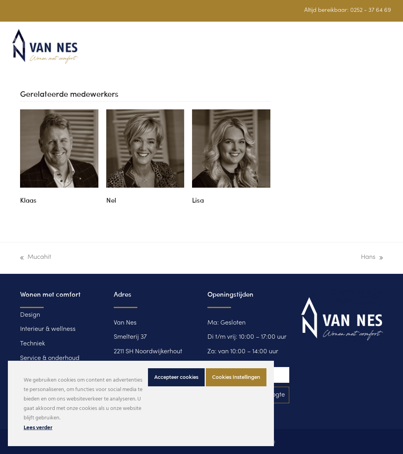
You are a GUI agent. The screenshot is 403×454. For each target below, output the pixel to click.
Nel (111, 200)
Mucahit (35, 259)
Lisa (198, 200)
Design (30, 315)
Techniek (32, 344)
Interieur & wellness (48, 329)
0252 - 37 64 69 (370, 10)
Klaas (28, 200)
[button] (387, 51)
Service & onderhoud (49, 358)
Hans (372, 259)
